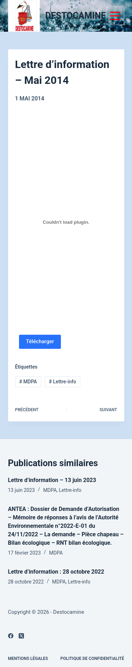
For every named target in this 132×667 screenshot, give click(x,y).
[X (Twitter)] (21, 635)
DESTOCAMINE (75, 16)
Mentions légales (28, 658)
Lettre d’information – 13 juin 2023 (52, 480)
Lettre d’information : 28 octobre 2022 (56, 571)
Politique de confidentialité (92, 658)
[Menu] (115, 16)
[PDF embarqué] (66, 222)
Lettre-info (62, 381)
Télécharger (40, 341)
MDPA (28, 381)
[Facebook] (10, 635)
